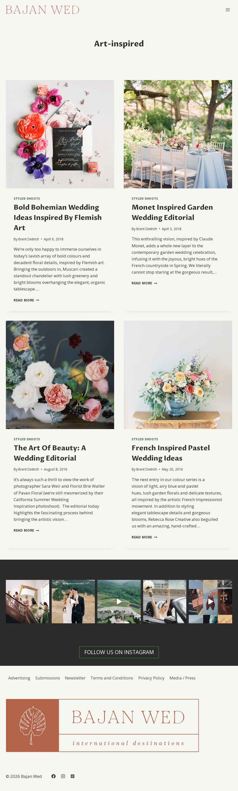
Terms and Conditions (111, 678)
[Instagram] (63, 776)
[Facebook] (53, 776)
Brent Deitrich (28, 239)
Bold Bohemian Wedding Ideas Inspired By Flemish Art (58, 218)
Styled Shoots (27, 198)
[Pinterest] (72, 776)
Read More (26, 300)
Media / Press (182, 678)
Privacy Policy (151, 678)
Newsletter (75, 678)
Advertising (19, 678)
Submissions (47, 678)
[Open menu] (227, 9)
